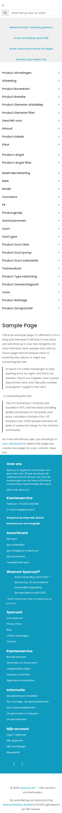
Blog (9, 629)
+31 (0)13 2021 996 (28, 504)
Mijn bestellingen (16, 746)
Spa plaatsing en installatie (22, 695)
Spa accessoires (16, 556)
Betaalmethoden (16, 657)
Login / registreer (16, 734)
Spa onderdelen (16, 544)
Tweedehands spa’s (18, 562)
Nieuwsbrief (13, 752)
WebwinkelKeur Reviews (18, 805)
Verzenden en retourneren (22, 662)
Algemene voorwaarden (20, 680)
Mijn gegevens (15, 740)
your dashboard (12, 444)
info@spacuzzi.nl (24, 509)
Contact (11, 641)
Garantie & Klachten (18, 674)
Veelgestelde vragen (18, 668)
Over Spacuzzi (15, 618)
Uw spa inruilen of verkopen (22, 713)
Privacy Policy (14, 623)
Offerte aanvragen (18, 635)
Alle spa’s (12, 538)
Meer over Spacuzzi (18, 489)
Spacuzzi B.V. (28, 788)
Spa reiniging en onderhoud (22, 550)
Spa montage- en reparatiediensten (28, 701)
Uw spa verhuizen (17, 719)
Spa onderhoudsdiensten (21, 707)
